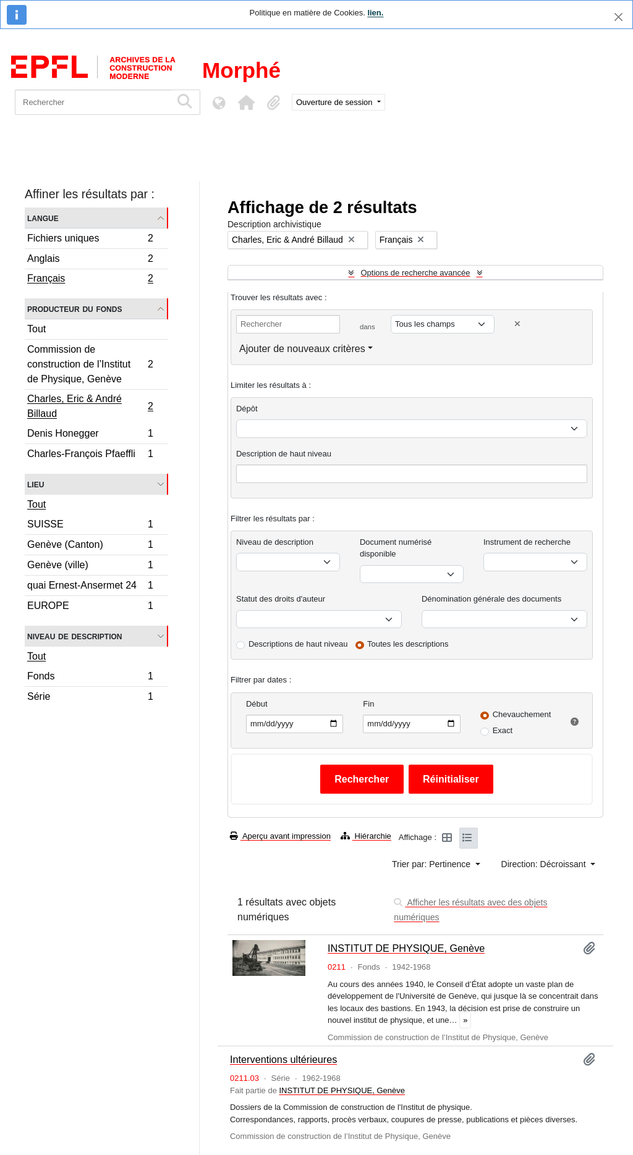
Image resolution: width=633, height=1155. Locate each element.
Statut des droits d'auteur (280, 598)
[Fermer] (618, 17)
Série (90, 698)
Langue (43, 218)
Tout (36, 329)
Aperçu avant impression (280, 836)
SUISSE (90, 526)
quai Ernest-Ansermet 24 (90, 587)
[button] (246, 102)
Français (90, 279)
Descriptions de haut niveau (298, 644)
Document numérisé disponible (395, 548)
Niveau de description (74, 636)
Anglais (90, 260)
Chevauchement (522, 714)
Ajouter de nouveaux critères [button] (302, 348)
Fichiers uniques (90, 240)
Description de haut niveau (283, 453)
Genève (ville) (90, 567)
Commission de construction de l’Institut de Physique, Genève (90, 364)
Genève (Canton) (90, 546)
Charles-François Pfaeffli (90, 455)
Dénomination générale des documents (491, 598)
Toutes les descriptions (408, 644)
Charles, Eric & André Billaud (90, 406)
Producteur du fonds (74, 308)
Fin (368, 703)
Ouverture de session (335, 102)
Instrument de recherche (527, 542)
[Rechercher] (93, 102)
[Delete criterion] (517, 324)
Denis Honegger (90, 435)
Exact (503, 730)
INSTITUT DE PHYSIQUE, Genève (406, 948)
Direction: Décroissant (544, 864)
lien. (375, 12)
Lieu (35, 484)
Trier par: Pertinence (432, 864)
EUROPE (90, 607)
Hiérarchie (366, 836)
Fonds (90, 678)
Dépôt (247, 408)
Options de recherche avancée (415, 272)
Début (257, 703)
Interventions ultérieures (283, 1059)
